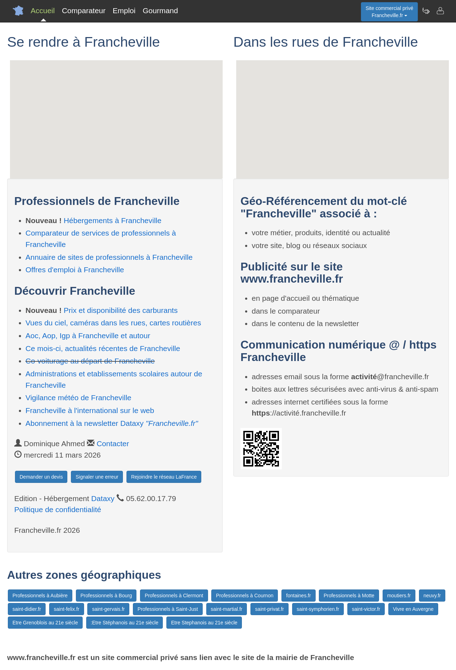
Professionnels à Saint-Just (168, 609)
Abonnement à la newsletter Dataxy (112, 423)
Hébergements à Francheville (112, 220)
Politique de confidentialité (57, 509)
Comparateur (84, 10)
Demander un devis (41, 477)
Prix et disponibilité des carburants (121, 310)
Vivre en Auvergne (413, 609)
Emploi (124, 10)
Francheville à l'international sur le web (90, 410)
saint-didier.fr (26, 609)
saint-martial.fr (227, 609)
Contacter (113, 443)
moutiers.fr (399, 595)
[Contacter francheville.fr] (440, 10)
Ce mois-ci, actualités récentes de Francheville (103, 348)
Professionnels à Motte (348, 595)
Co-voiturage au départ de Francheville (90, 361)
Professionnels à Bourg (106, 595)
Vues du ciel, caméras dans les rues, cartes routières (113, 323)
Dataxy (102, 498)
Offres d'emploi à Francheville (75, 270)
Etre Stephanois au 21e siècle (204, 622)
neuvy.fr (432, 595)
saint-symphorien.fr (318, 609)
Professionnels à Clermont (174, 595)
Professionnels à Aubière (40, 595)
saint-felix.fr (66, 609)
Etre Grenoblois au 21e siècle (45, 622)
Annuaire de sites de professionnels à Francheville (109, 257)
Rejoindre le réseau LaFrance (164, 477)
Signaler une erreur (97, 477)
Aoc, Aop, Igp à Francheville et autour (88, 335)
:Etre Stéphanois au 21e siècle (125, 622)
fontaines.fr (298, 595)
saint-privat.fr (269, 609)
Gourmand (160, 10)
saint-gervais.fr (108, 609)
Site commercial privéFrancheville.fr (389, 11)
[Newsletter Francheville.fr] (426, 10)
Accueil (43, 10)
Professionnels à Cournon (244, 595)
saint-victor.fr (366, 609)
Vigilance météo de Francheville (78, 397)
